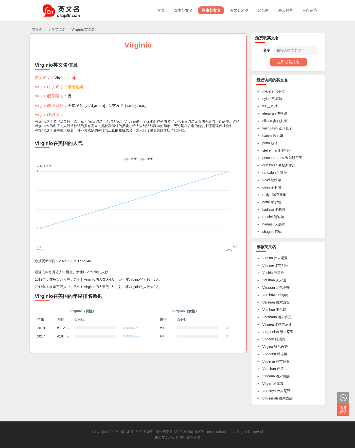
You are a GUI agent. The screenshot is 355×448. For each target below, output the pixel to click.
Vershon (268, 310)
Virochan (269, 369)
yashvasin (270, 128)
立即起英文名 (288, 62)
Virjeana (268, 376)
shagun (268, 232)
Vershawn (269, 295)
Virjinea (268, 324)
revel (266, 180)
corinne (268, 187)
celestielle (269, 165)
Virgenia (268, 361)
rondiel (267, 217)
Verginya (269, 391)
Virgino (267, 347)
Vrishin (267, 273)
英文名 (37, 30)
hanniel (267, 224)
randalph (269, 173)
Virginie (268, 265)
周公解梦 (285, 10)
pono (266, 143)
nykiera (267, 91)
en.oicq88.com (218, 432)
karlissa (268, 209)
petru (266, 202)
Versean (268, 302)
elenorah (269, 113)
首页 (161, 10)
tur (264, 106)
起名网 (263, 10)
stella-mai (269, 150)
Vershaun (269, 317)
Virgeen (268, 339)
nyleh (266, 99)
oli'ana (267, 121)
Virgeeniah (270, 332)
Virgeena (269, 354)
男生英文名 (211, 10)
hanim (267, 136)
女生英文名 (183, 10)
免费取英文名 (267, 38)
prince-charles (273, 158)
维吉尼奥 (75, 87)
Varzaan (268, 287)
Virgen (267, 383)
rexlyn (266, 195)
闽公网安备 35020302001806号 (180, 432)
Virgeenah (270, 398)
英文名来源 (239, 10)
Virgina (267, 258)
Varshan (268, 280)
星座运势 (309, 10)
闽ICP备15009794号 (137, 432)
